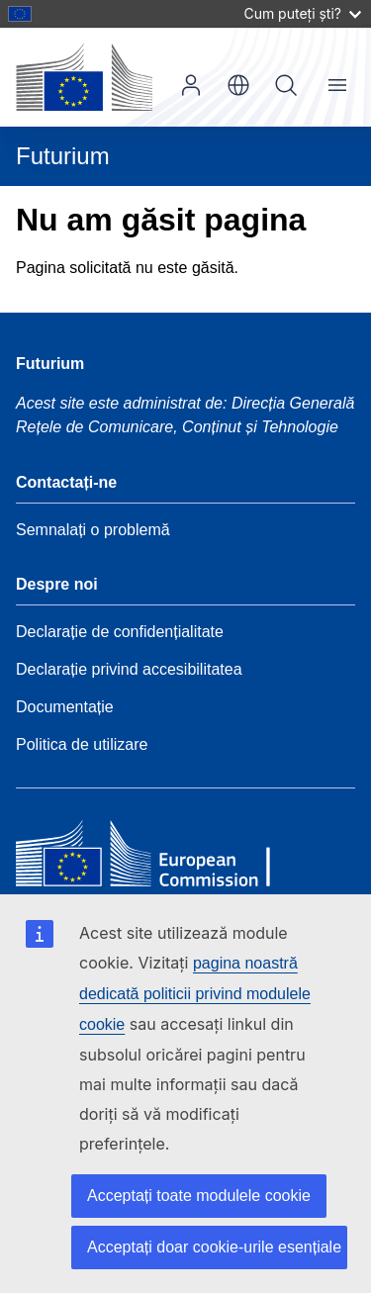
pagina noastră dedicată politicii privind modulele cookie (195, 994)
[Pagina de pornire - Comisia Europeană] (84, 77)
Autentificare (191, 85)
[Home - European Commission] (159, 858)
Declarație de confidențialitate (120, 631)
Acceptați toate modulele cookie (199, 1195)
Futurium (63, 155)
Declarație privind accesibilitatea (129, 669)
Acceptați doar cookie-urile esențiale (214, 1247)
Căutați (286, 85)
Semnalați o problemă (93, 529)
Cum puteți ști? (302, 13)
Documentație (65, 706)
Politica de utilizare (81, 744)
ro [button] (238, 85)
